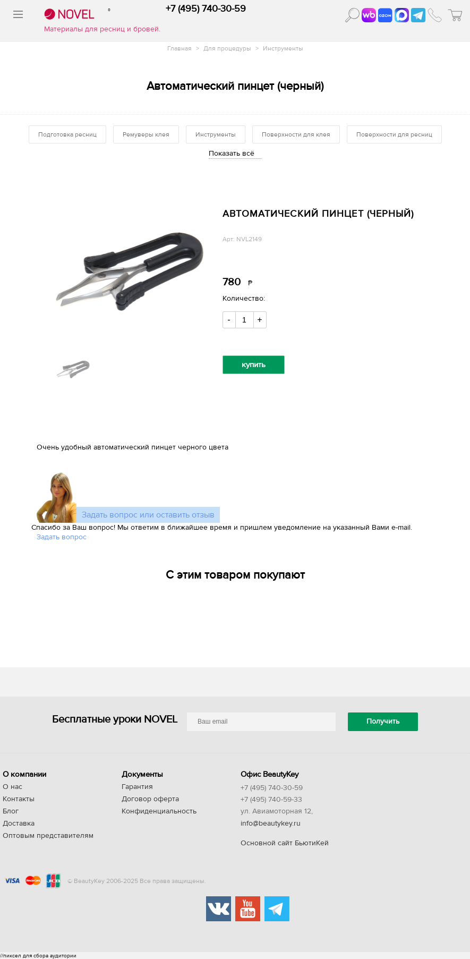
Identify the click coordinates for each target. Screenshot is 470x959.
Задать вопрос (62, 537)
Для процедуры (228, 48)
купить (254, 365)
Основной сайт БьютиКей (285, 843)
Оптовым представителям (48, 836)
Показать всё (231, 153)
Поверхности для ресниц (394, 134)
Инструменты (283, 48)
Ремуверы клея (146, 134)
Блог (11, 811)
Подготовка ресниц (67, 134)
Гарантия (137, 787)
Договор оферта (150, 799)
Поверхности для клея (296, 134)
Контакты (19, 799)
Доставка (19, 823)
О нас (12, 787)
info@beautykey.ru (271, 823)
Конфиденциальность (159, 811)
